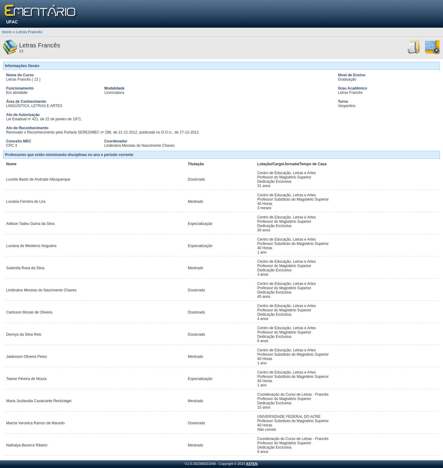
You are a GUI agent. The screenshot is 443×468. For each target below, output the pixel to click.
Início (7, 32)
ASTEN (251, 464)
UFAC (12, 21)
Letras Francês (29, 32)
